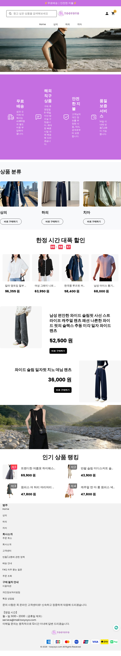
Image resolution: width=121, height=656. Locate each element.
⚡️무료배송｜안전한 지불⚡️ (60, 3)
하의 (67, 24)
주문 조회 (7, 575)
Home (42, 24)
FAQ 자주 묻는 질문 (12, 569)
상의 (55, 24)
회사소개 (7, 544)
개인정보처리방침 (11, 592)
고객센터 (7, 550)
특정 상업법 (8, 598)
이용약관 (7, 586)
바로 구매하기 (11, 221)
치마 (79, 24)
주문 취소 (7, 538)
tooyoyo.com (28, 620)
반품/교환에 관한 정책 (14, 557)
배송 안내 (7, 563)
